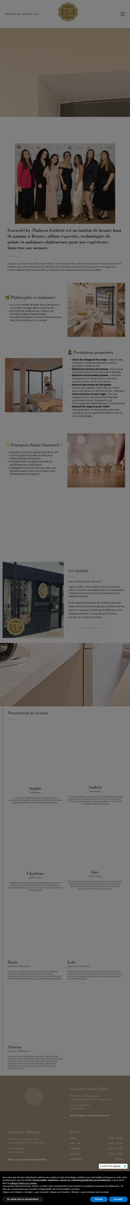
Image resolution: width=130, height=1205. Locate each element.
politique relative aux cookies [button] (23, 1183)
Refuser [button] (99, 1199)
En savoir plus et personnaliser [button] (23, 1199)
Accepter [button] (118, 1199)
